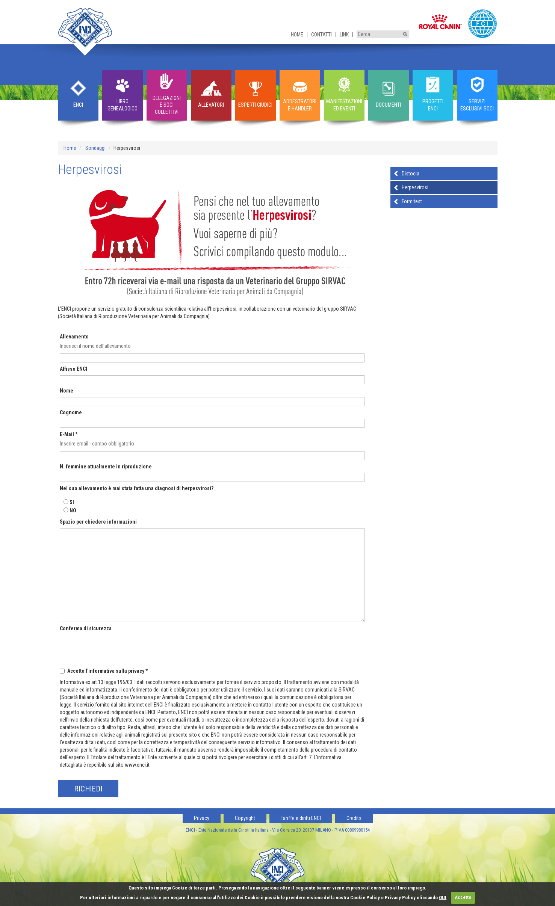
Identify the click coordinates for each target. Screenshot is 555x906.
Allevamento (74, 337)
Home (297, 34)
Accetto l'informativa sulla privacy (107, 671)
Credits (353, 818)
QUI (442, 897)
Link (344, 34)
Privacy (201, 818)
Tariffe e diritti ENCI (301, 818)
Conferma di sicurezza (86, 628)
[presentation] (117, 648)
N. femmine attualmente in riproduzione (106, 467)
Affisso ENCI (73, 369)
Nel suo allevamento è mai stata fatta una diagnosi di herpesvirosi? (136, 488)
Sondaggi (95, 148)
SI (72, 502)
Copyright (245, 818)
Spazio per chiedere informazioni (98, 522)
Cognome (71, 412)
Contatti (321, 34)
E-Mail (68, 434)
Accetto (463, 897)
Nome (66, 391)
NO (73, 510)
